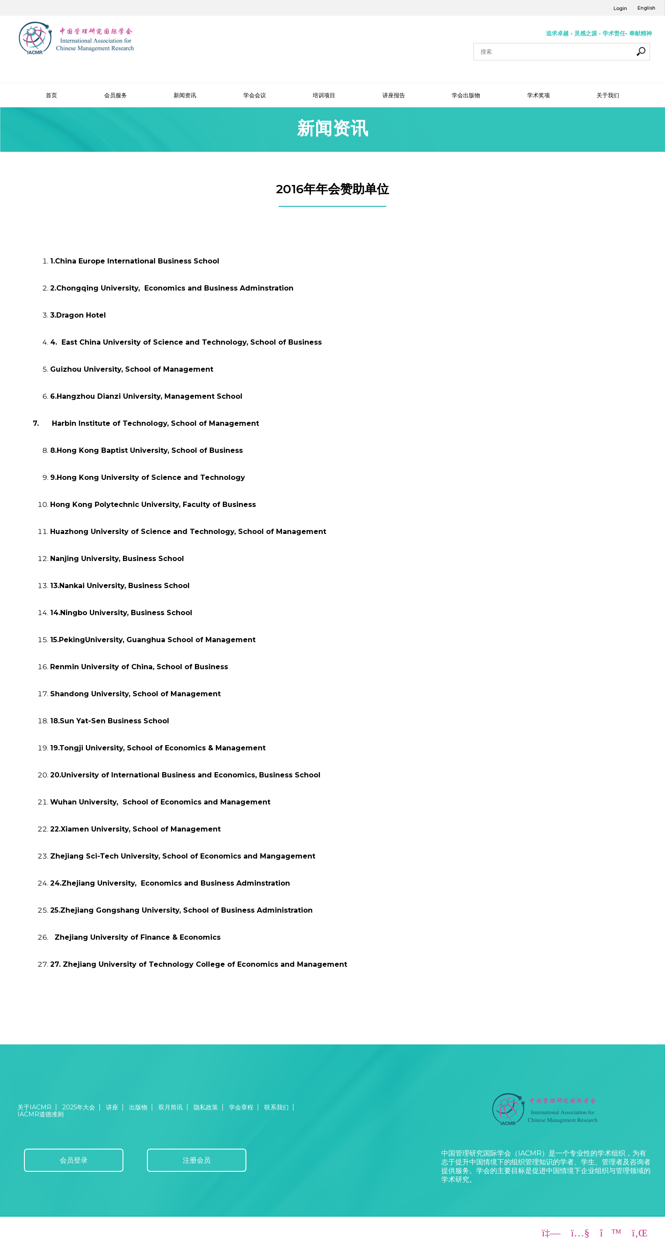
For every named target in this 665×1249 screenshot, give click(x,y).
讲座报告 (393, 95)
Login (620, 8)
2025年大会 (78, 1107)
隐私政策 (206, 1107)
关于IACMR (34, 1107)
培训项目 (324, 95)
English (646, 8)
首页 (51, 95)
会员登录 (74, 1160)
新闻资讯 (185, 95)
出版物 (138, 1107)
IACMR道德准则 (40, 1114)
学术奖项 (538, 95)
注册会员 (197, 1160)
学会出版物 (466, 95)
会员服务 (115, 95)
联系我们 (276, 1107)
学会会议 (254, 95)
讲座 (112, 1107)
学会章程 (241, 1107)
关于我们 (608, 95)
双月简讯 (170, 1107)
